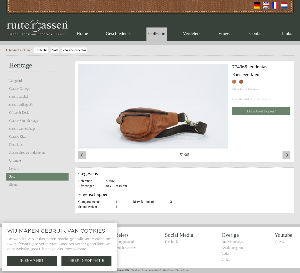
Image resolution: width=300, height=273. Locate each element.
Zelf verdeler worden (122, 247)
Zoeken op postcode (121, 241)
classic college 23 (21, 104)
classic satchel (18, 96)
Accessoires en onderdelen (27, 152)
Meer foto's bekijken (246, 89)
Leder (225, 253)
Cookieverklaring (167, 270)
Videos (279, 241)
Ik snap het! (32, 261)
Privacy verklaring (150, 270)
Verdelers (192, 33)
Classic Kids (17, 136)
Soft (55, 50)
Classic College (19, 88)
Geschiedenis (118, 33)
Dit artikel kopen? (261, 111)
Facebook (171, 241)
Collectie (156, 33)
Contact (256, 33)
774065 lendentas (74, 50)
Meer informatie (86, 261)
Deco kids (15, 144)
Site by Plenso (182, 270)
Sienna (13, 184)
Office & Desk (19, 112)
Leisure (14, 168)
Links (286, 33)
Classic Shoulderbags (23, 120)
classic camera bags (22, 128)
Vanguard (15, 80)
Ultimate (15, 160)
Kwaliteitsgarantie (234, 247)
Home (82, 33)
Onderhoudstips (232, 241)
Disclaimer (135, 270)
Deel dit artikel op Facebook (251, 99)
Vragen (225, 33)
